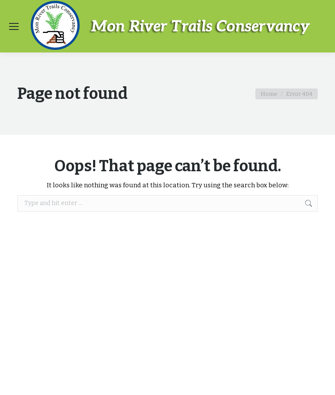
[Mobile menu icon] (14, 26)
